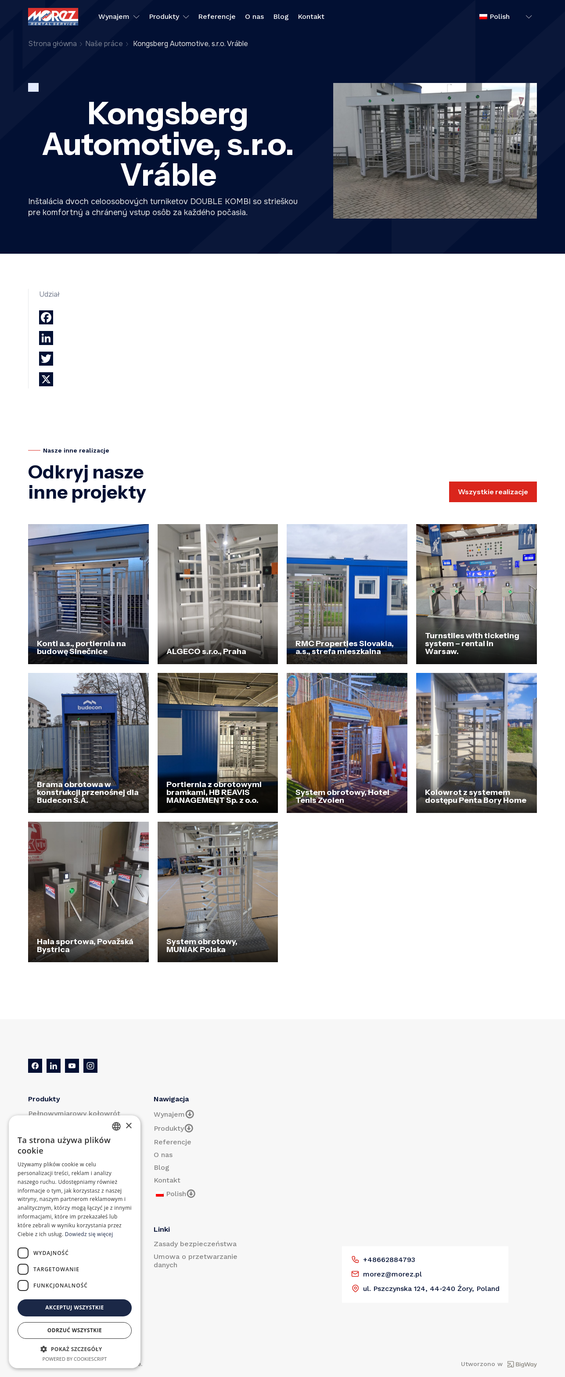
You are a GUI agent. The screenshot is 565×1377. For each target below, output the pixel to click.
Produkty (169, 17)
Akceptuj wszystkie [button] (74, 1307)
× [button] (128, 1126)
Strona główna (52, 43)
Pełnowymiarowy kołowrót (74, 1113)
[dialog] (74, 1241)
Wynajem (119, 17)
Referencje (217, 17)
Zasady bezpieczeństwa (195, 1244)
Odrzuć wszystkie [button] (74, 1330)
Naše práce (104, 43)
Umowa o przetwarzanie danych (196, 1260)
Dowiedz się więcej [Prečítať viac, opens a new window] (89, 1234)
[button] (75, 1349)
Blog (281, 17)
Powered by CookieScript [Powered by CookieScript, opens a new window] (75, 1358)
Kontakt (311, 17)
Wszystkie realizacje (493, 491)
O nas (254, 17)
